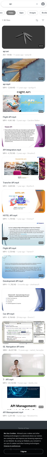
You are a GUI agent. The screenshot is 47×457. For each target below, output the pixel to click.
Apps (21, 13)
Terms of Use (23, 428)
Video (11, 13)
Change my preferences (12, 446)
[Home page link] (5, 4)
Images (33, 13)
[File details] (23, 41)
